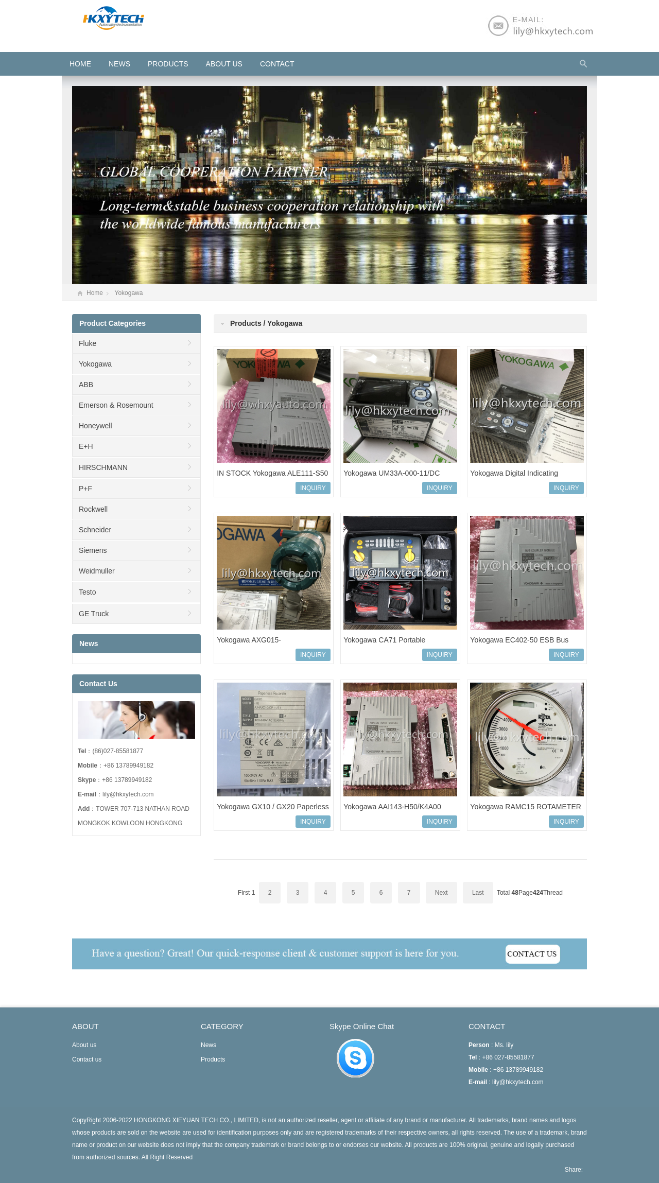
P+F (85, 488)
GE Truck (94, 614)
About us (224, 64)
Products (168, 64)
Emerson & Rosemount (116, 405)
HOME (80, 64)
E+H (86, 446)
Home (94, 293)
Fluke (87, 343)
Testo (87, 592)
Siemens (93, 550)
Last (478, 892)
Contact (277, 64)
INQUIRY (313, 488)
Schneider (95, 530)
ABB (86, 384)
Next (441, 892)
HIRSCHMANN (103, 467)
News (119, 64)
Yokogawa (128, 293)
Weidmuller (97, 571)
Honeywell (95, 426)
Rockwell (93, 509)
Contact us (86, 1059)
